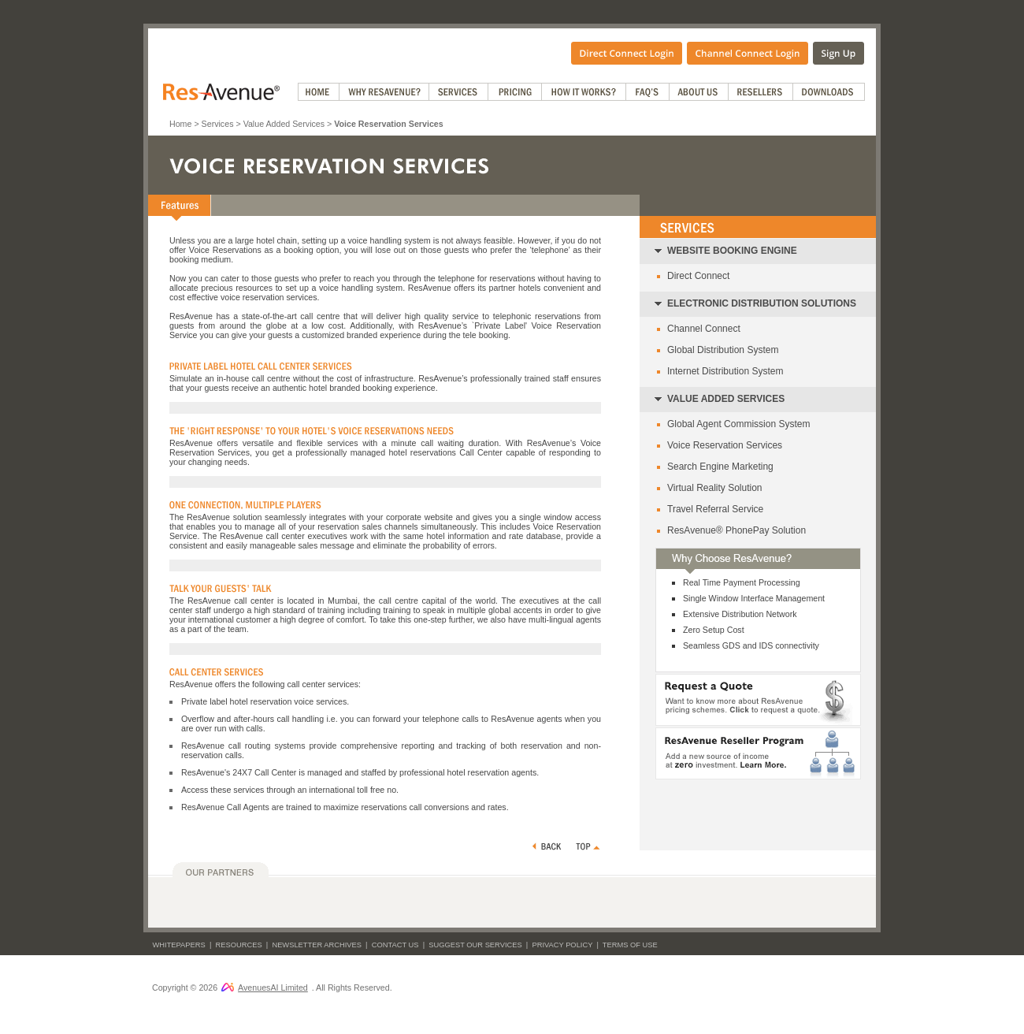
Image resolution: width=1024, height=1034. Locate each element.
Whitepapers (179, 945)
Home (180, 123)
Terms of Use (630, 945)
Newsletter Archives (317, 945)
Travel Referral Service (715, 509)
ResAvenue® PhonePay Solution (736, 530)
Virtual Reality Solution (714, 487)
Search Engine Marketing (720, 466)
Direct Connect (698, 275)
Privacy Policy (562, 945)
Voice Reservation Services (724, 445)
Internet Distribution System (725, 371)
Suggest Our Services (475, 945)
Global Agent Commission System (738, 424)
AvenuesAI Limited (264, 987)
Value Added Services (284, 123)
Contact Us (395, 945)
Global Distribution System (722, 349)
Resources (239, 945)
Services (218, 123)
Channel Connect (703, 328)
